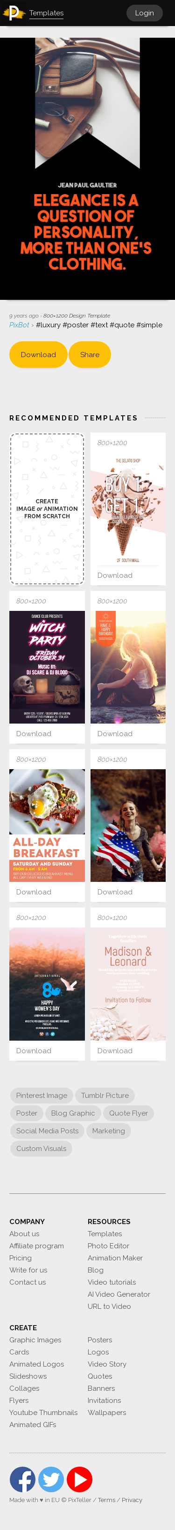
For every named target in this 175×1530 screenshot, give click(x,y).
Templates (105, 1234)
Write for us (28, 1270)
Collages (24, 1388)
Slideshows (28, 1376)
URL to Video (109, 1306)
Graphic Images (35, 1340)
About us (24, 1234)
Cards (19, 1352)
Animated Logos (36, 1364)
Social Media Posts (47, 1131)
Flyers (18, 1400)
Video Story (107, 1364)
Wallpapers (107, 1412)
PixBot (20, 325)
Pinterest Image (41, 1095)
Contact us (27, 1282)
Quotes (100, 1376)
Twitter (51, 1479)
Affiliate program (36, 1246)
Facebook (22, 1479)
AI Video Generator (119, 1294)
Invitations (104, 1400)
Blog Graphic (73, 1113)
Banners (101, 1388)
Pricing (20, 1258)
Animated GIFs (32, 1425)
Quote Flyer (128, 1113)
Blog (96, 1270)
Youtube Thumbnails (43, 1412)
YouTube (79, 1479)
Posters (100, 1340)
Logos (98, 1352)
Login (144, 13)
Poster (26, 1113)
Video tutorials (112, 1282)
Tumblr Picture (105, 1095)
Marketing (108, 1131)
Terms (106, 1499)
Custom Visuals (41, 1148)
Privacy (132, 1499)
